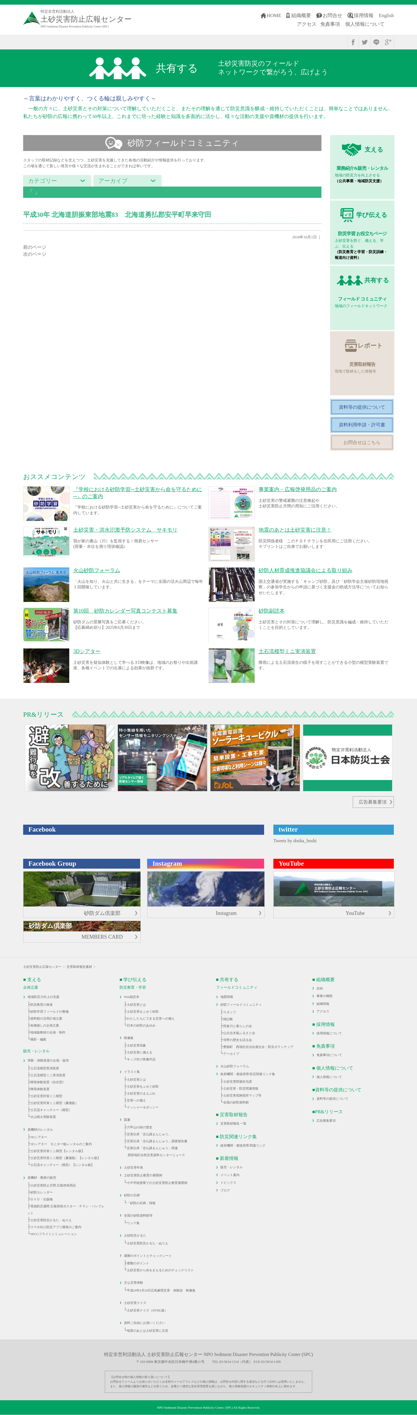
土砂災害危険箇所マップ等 (242, 1095)
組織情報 (323, 1003)
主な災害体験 (133, 1282)
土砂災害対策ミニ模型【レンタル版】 (57, 1151)
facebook (353, 42)
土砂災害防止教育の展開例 (143, 1175)
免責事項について (329, 1055)
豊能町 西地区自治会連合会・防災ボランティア (258, 1047)
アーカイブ (231, 1053)
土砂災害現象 (136, 1045)
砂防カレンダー (41, 1192)
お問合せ (332, 15)
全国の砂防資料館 (236, 1102)
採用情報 (364, 15)
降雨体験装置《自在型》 (47, 1082)
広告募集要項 (373, 801)
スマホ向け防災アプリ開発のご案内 (55, 1227)
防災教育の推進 (41, 1004)
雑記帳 (228, 1019)
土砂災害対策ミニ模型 (46, 1096)
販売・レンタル (231, 1167)
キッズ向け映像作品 (141, 1059)
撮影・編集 (38, 1039)
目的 (320, 988)
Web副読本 (131, 996)
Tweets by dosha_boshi (295, 840)
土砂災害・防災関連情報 (240, 1088)
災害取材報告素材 (79, 966)
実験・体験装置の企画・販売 (48, 1060)
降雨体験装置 (40, 1089)
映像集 (128, 1038)
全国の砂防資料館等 (138, 1215)
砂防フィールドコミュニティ (241, 1004)
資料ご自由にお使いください (144, 1322)
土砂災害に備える (139, 1052)
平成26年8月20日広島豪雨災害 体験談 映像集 (161, 1290)
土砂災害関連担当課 (237, 1081)
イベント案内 (229, 1175)
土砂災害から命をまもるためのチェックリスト (160, 1270)
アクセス (307, 24)
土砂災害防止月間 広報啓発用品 (53, 1185)
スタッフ (229, 1012)
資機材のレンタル (40, 1129)
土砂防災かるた (135, 1235)
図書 (127, 1119)
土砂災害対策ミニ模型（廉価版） (54, 1103)
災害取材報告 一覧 (233, 1123)
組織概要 (301, 15)
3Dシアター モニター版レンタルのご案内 (61, 1144)
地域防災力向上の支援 (43, 996)
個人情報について (365, 24)
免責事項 (330, 24)
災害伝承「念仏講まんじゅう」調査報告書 (157, 1141)
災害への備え (136, 1100)
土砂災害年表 (133, 1167)
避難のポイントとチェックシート (148, 1255)
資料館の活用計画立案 (46, 1018)
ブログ (225, 1190)
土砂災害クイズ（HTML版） (147, 1310)
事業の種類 (324, 996)
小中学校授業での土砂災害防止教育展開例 (157, 1182)
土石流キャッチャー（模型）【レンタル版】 (62, 1165)
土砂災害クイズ (135, 1303)
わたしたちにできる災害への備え (151, 1018)
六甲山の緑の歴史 (139, 1127)
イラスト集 (132, 1071)
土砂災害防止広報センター (42, 966)
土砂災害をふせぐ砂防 (143, 1011)
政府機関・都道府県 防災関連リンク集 (247, 1074)
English (386, 15)
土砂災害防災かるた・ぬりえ (51, 1220)
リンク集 (133, 1223)
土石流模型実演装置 (44, 1068)
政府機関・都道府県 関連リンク (243, 1145)
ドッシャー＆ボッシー (143, 1107)
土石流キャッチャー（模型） (51, 1110)
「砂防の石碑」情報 (141, 1203)
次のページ (34, 254)
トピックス (228, 1182)
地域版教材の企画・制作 (47, 1032)
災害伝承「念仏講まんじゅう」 (149, 1134)
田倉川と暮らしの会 (237, 1026)
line (376, 42)
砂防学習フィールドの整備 (49, 1011)
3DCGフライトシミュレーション (53, 1234)
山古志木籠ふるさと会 (239, 1033)
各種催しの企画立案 (44, 1025)
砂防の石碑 (132, 1195)
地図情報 (226, 996)
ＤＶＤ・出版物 (41, 1199)
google (388, 42)
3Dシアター (38, 1137)
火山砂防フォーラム (234, 1066)
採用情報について (329, 1033)
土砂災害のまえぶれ (141, 1093)
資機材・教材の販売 (42, 1177)
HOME (274, 15)
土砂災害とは (136, 1004)
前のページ (34, 247)
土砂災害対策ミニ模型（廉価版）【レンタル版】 (65, 1158)
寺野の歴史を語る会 (237, 1040)
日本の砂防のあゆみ (141, 1025)
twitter (364, 42)
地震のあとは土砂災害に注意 (147, 1330)
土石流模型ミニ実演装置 (47, 1075)
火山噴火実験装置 (43, 1117)
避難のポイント (138, 1263)
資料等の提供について (332, 1098)
